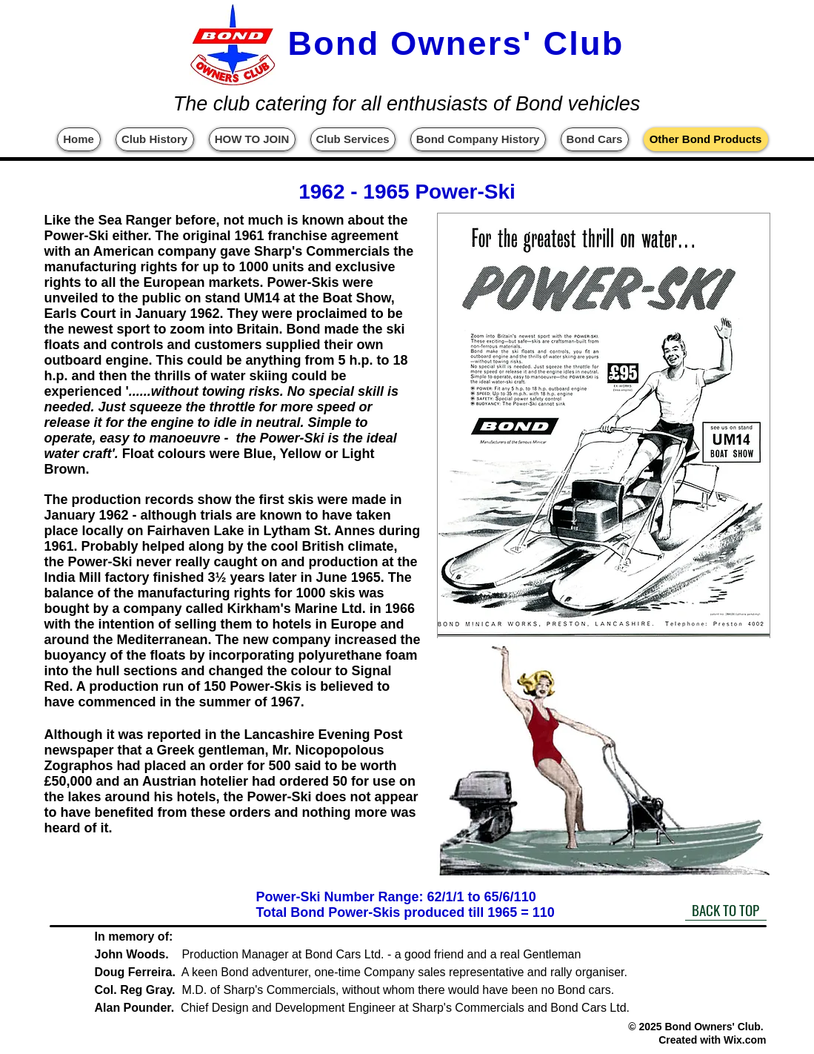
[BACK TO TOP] (726, 909)
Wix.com (745, 1040)
